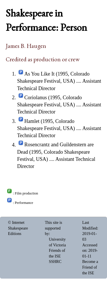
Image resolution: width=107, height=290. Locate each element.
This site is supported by (53, 228)
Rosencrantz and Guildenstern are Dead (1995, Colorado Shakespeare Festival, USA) (55, 152)
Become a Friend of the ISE (90, 267)
